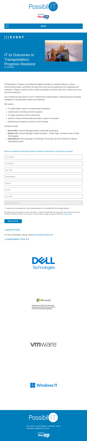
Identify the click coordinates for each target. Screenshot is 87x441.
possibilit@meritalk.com (43, 235)
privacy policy (67, 214)
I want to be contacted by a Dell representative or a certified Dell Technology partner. (37, 208)
